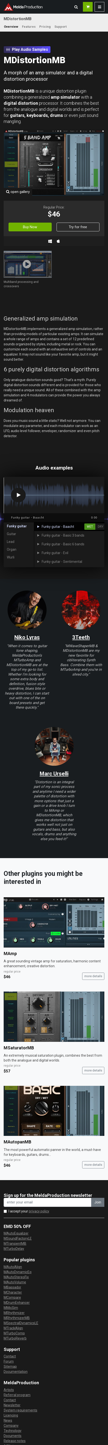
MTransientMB (15, 1243)
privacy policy (39, 1211)
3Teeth (81, 637)
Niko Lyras (27, 637)
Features (29, 26)
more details (93, 976)
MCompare (12, 1297)
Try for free (78, 227)
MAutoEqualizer (16, 1233)
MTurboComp (14, 1333)
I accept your (29, 1211)
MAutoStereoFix (16, 1277)
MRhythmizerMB (17, 1318)
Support (60, 26)
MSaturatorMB (19, 1047)
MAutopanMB (17, 1141)
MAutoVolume (15, 1282)
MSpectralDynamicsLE (21, 1323)
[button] (76, 7)
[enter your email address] (47, 1202)
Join (97, 1202)
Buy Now (30, 227)
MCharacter (13, 1292)
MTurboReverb (15, 1338)
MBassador (12, 1287)
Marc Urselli (54, 774)
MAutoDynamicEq (17, 1272)
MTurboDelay (14, 1249)
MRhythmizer (14, 1313)
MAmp (10, 953)
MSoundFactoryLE (18, 1238)
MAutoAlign (13, 1267)
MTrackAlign (13, 1328)
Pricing (45, 26)
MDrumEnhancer (17, 1303)
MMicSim (11, 1308)
